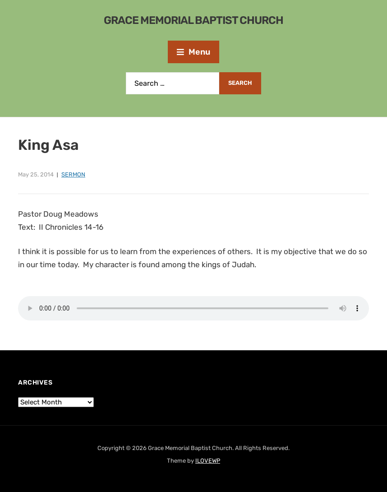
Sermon (73, 174)
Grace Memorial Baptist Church (193, 20)
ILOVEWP (207, 460)
